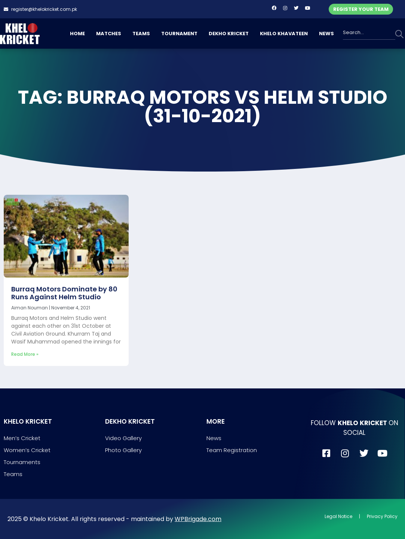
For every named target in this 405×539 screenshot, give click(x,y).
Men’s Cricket (22, 438)
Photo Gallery (123, 450)
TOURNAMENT (179, 33)
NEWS (326, 33)
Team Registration (231, 450)
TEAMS (141, 33)
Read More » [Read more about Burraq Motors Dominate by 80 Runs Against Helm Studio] (25, 354)
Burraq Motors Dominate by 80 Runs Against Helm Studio (64, 293)
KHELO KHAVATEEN (284, 33)
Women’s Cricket (27, 450)
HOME (77, 33)
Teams (13, 474)
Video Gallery (123, 438)
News (213, 438)
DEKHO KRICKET (229, 33)
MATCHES (108, 33)
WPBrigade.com (198, 519)
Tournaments (22, 462)
